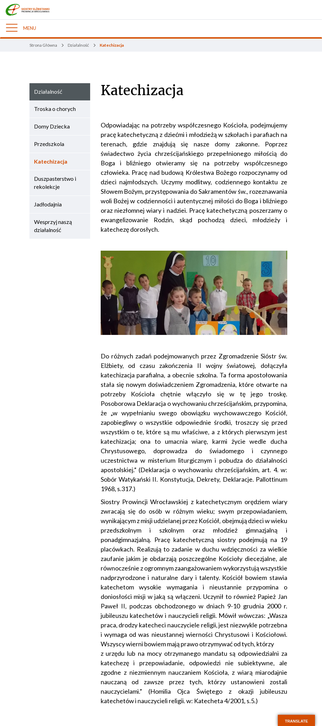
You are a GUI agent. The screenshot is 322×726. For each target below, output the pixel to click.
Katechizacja (142, 90)
